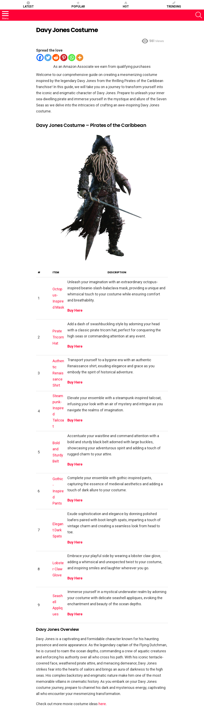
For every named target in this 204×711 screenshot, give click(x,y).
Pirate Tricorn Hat (58, 337)
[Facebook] (40, 57)
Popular (78, 4)
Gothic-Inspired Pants (58, 491)
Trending (174, 4)
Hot (126, 4)
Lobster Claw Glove (58, 569)
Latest (28, 4)
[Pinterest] (63, 57)
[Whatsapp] (71, 57)
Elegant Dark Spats (58, 530)
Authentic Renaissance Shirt (58, 373)
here (102, 704)
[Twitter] (48, 57)
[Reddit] (55, 57)
